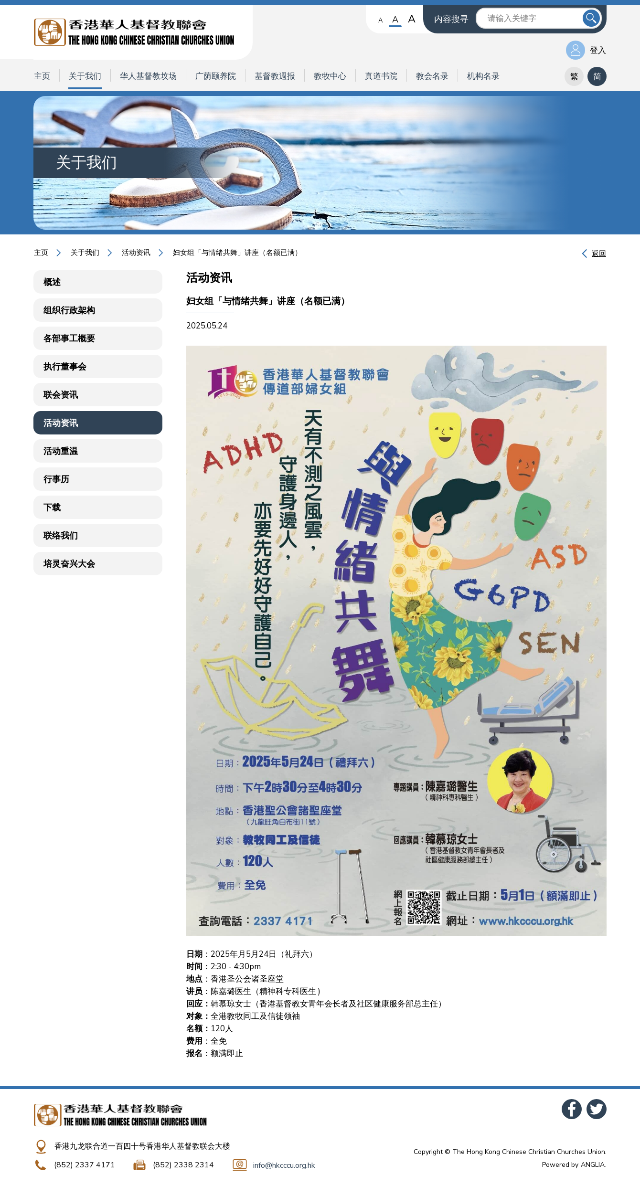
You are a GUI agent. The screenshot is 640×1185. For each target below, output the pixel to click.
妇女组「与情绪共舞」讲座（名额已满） (237, 252)
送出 (591, 18)
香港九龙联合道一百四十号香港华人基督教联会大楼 (142, 1146)
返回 (599, 253)
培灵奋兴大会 (69, 564)
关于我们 (85, 76)
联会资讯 (60, 395)
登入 (598, 50)
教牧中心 (330, 76)
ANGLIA (593, 1164)
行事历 (56, 479)
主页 (42, 76)
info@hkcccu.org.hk (284, 1165)
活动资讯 (136, 252)
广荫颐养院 (215, 76)
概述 (52, 282)
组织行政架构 (69, 310)
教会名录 (432, 76)
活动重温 (60, 451)
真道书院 (381, 76)
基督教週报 (275, 76)
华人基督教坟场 (148, 76)
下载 (52, 507)
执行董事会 (64, 366)
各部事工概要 (69, 338)
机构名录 (483, 76)
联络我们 (60, 535)
